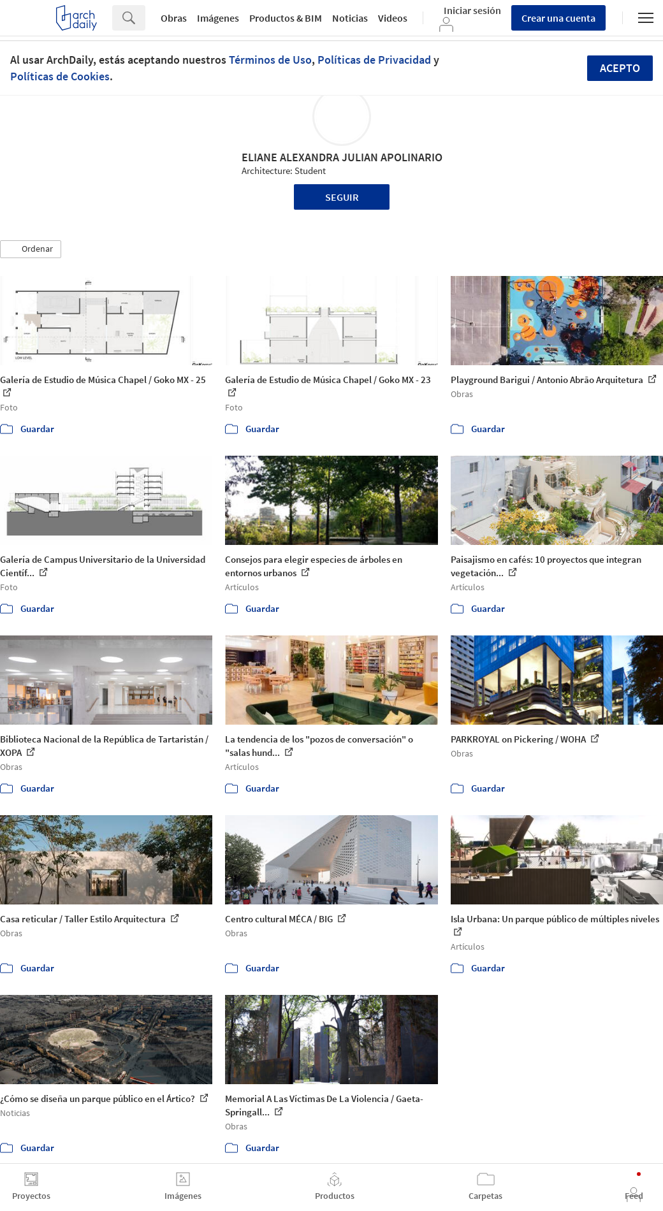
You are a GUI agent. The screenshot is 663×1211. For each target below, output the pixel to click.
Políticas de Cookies (60, 76)
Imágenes (218, 18)
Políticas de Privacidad (374, 59)
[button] (30, 249)
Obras (174, 18)
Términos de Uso (270, 59)
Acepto (620, 68)
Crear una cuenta (558, 17)
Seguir (342, 197)
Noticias (350, 18)
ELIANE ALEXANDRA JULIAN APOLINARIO (342, 157)
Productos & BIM (285, 18)
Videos (392, 18)
